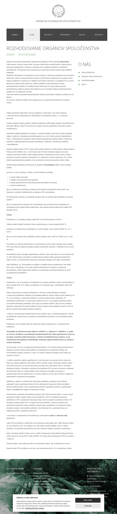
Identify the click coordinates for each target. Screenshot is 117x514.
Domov (11, 54)
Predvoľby (88, 506)
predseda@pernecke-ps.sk (99, 494)
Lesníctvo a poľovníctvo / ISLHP (44, 484)
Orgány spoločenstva (92, 76)
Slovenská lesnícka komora (43, 487)
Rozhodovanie (88, 80)
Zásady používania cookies (34, 508)
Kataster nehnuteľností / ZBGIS (44, 481)
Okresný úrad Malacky (41, 476)
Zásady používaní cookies (16, 473)
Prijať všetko (88, 500)
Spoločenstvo (88, 72)
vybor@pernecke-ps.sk (98, 491)
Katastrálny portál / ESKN (42, 479)
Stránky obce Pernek (40, 473)
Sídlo (84, 84)
